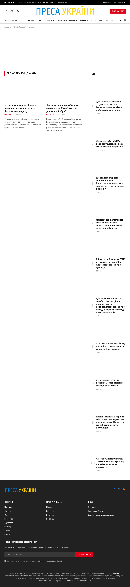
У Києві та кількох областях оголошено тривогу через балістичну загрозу (21, 108)
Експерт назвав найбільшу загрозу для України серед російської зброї (62, 108)
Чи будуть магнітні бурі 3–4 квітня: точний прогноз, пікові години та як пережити (110, 462)
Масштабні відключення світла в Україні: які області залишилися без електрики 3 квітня (109, 224)
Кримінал (73, 20)
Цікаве (108, 20)
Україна (30, 20)
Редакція (121, 2)
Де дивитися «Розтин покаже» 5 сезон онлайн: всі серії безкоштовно (109, 383)
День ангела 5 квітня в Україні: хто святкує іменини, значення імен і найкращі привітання (44, 3)
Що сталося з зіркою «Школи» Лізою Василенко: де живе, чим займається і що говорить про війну (109, 183)
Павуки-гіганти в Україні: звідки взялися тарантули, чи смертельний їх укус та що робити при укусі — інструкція (110, 422)
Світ (40, 20)
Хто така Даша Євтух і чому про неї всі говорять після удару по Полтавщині (111, 346)
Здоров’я (84, 20)
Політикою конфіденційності (50, 561)
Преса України (113, 573)
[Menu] (125, 20)
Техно (92, 20)
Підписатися (118, 11)
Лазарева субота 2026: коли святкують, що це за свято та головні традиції (110, 144)
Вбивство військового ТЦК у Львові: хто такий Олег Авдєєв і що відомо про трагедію (110, 263)
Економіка (62, 20)
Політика (50, 20)
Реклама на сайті (109, 2)
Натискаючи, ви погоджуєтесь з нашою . (33, 561)
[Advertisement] (65, 49)
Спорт (100, 20)
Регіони (7, 115)
